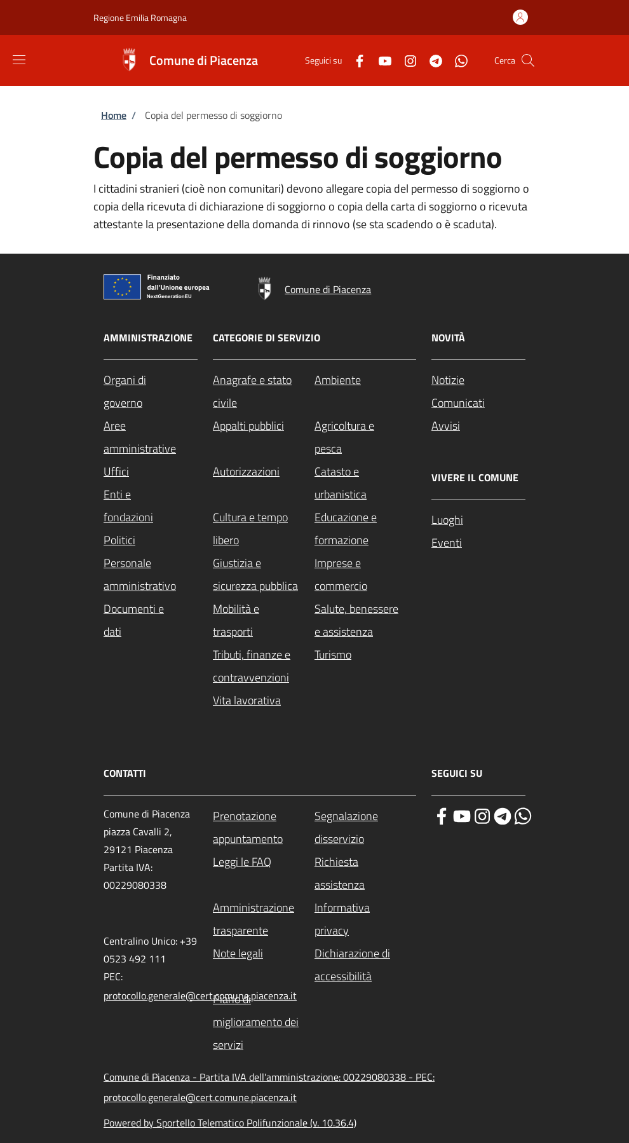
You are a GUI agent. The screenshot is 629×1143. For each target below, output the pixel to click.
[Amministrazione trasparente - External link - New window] (263, 919)
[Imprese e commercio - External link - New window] (365, 575)
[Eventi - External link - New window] (478, 542)
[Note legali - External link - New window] (263, 953)
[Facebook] (354, 60)
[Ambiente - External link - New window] (365, 380)
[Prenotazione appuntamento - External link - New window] (263, 828)
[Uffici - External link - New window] (151, 471)
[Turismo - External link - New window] (365, 654)
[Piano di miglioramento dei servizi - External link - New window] (263, 1022)
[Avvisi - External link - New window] (478, 425)
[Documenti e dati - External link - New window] (151, 620)
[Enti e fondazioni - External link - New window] (151, 506)
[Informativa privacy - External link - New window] (365, 919)
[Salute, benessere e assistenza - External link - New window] (365, 620)
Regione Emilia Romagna (140, 17)
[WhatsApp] (456, 60)
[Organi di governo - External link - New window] (151, 391)
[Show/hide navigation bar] (19, 59)
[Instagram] (405, 60)
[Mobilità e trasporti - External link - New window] (263, 620)
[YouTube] (380, 60)
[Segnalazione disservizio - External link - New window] (365, 828)
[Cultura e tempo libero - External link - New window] (263, 529)
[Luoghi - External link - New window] (478, 520)
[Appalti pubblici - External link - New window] (263, 425)
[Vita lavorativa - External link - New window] (263, 700)
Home (113, 115)
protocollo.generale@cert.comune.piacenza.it (200, 995)
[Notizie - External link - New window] (478, 380)
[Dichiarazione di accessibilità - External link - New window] (365, 965)
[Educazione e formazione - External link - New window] (365, 529)
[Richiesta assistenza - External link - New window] (365, 873)
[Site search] (528, 60)
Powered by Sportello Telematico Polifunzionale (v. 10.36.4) (230, 1122)
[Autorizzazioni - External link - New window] (263, 471)
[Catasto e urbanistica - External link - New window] (365, 483)
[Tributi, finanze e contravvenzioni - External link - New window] (263, 666)
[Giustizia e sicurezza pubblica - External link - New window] (263, 575)
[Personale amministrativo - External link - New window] (151, 575)
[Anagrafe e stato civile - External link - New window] (263, 391)
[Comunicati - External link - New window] (478, 403)
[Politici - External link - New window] (151, 540)
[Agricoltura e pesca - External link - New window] (365, 437)
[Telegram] (430, 60)
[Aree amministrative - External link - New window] (151, 437)
